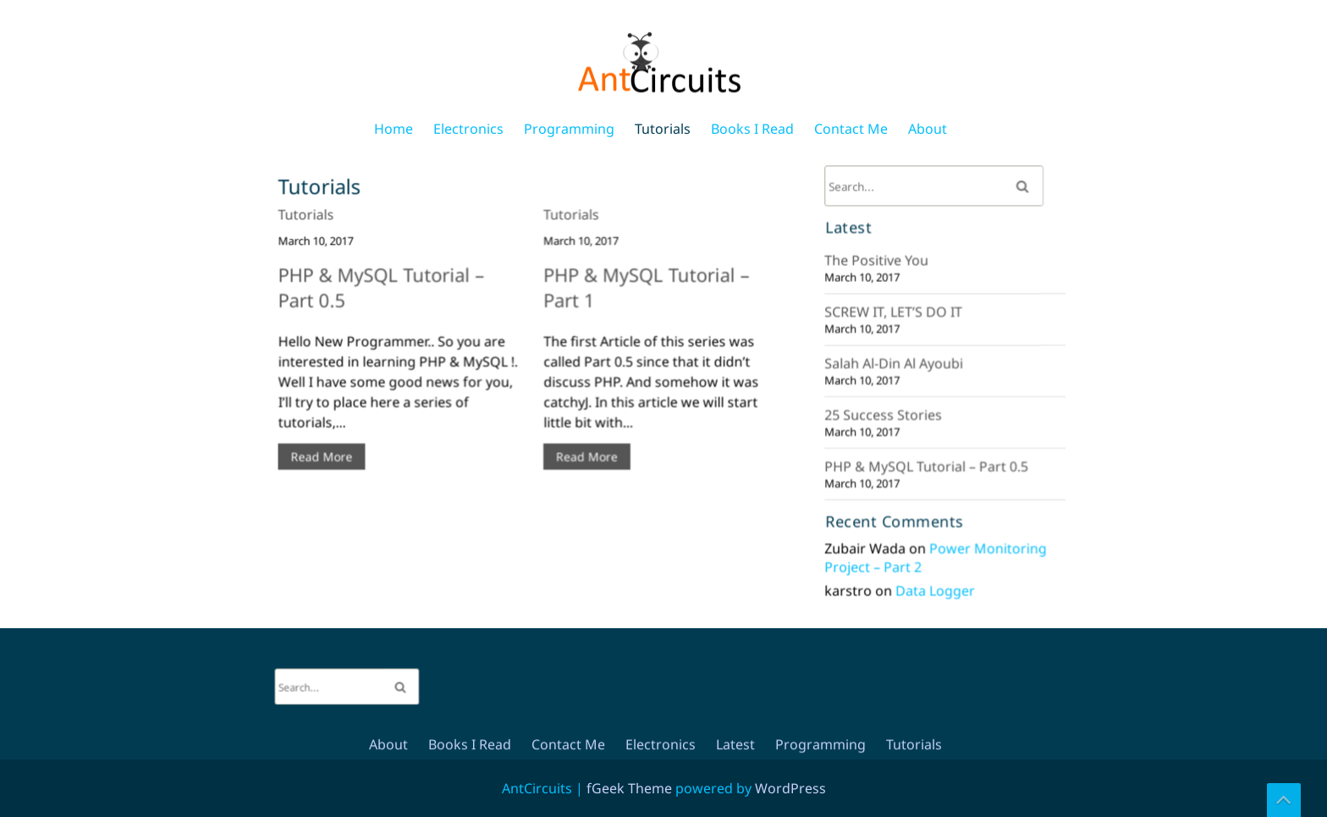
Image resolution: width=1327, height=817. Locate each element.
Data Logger (935, 583)
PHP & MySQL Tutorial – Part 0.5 (386, 298)
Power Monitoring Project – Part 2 (936, 551)
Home (393, 128)
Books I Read (752, 128)
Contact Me (851, 128)
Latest (735, 376)
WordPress (790, 788)
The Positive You (879, 264)
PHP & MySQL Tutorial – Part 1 (642, 298)
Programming (569, 128)
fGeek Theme (629, 788)
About (927, 128)
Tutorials (663, 128)
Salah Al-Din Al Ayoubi (895, 364)
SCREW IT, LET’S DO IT (895, 314)
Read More (328, 452)
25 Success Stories (885, 413)
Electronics (468, 128)
